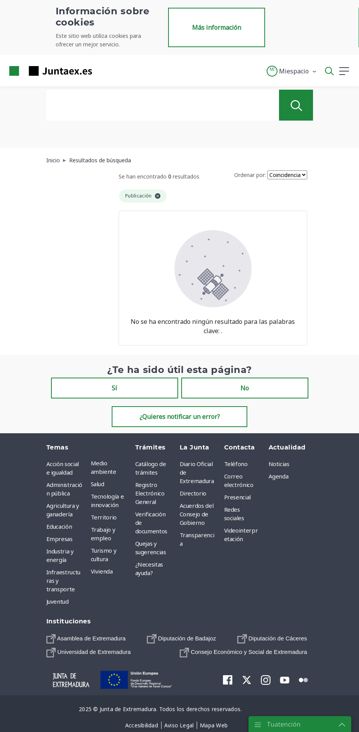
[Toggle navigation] (103, 70)
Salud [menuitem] (97, 484)
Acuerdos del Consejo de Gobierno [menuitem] (197, 514)
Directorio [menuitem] (193, 493)
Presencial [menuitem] (237, 497)
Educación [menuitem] (59, 526)
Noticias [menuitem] (279, 464)
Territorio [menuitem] (104, 517)
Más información (216, 27)
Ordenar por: (250, 175)
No (244, 388)
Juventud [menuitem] (57, 601)
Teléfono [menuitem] (236, 464)
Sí (114, 388)
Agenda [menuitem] (279, 476)
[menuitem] (86, 638)
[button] (292, 71)
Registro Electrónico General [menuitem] (150, 493)
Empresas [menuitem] (59, 539)
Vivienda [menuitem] (102, 571)
